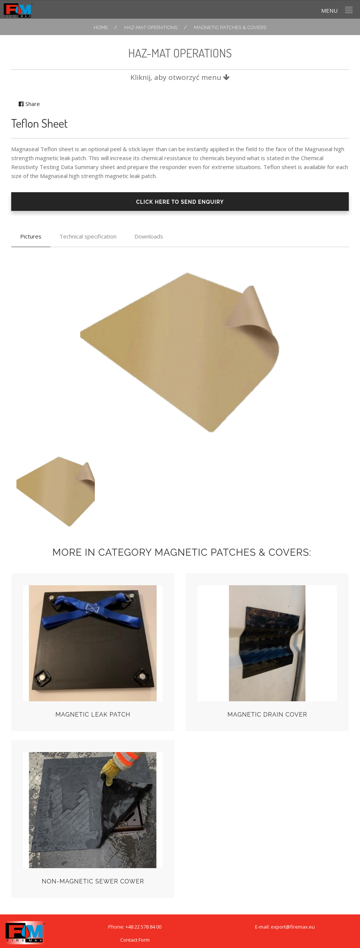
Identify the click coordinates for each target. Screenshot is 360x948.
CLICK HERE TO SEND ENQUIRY (180, 202)
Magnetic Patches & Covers (230, 27)
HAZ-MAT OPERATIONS (151, 27)
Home (101, 27)
